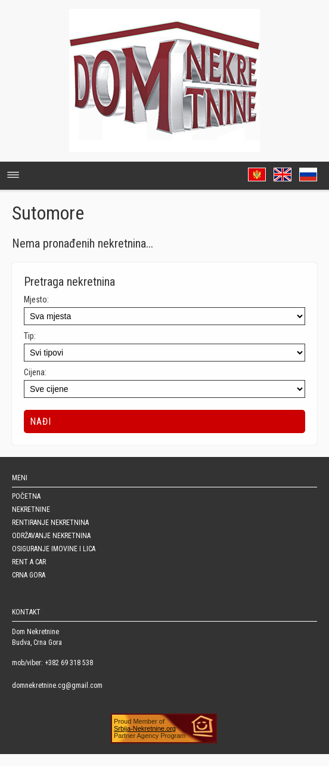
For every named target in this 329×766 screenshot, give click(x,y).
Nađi (40, 421)
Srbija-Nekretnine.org (145, 728)
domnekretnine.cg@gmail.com (57, 685)
